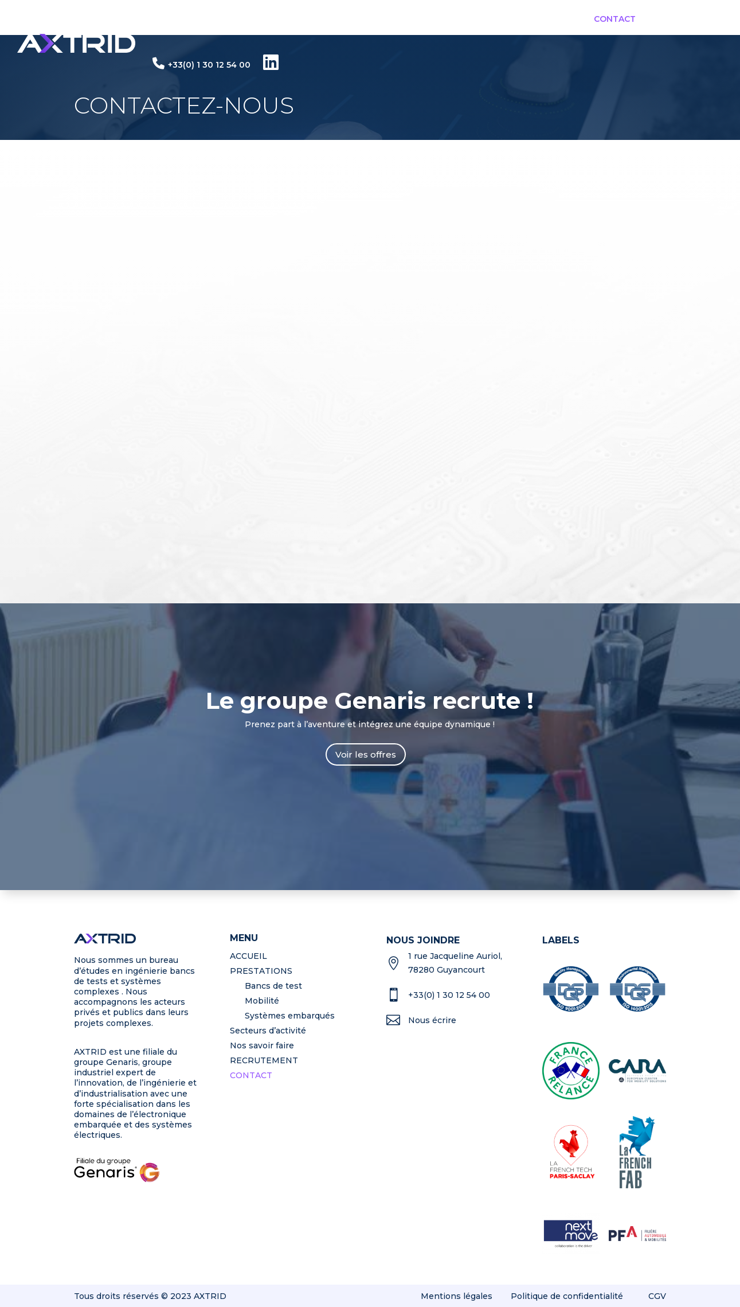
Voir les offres (365, 754)
